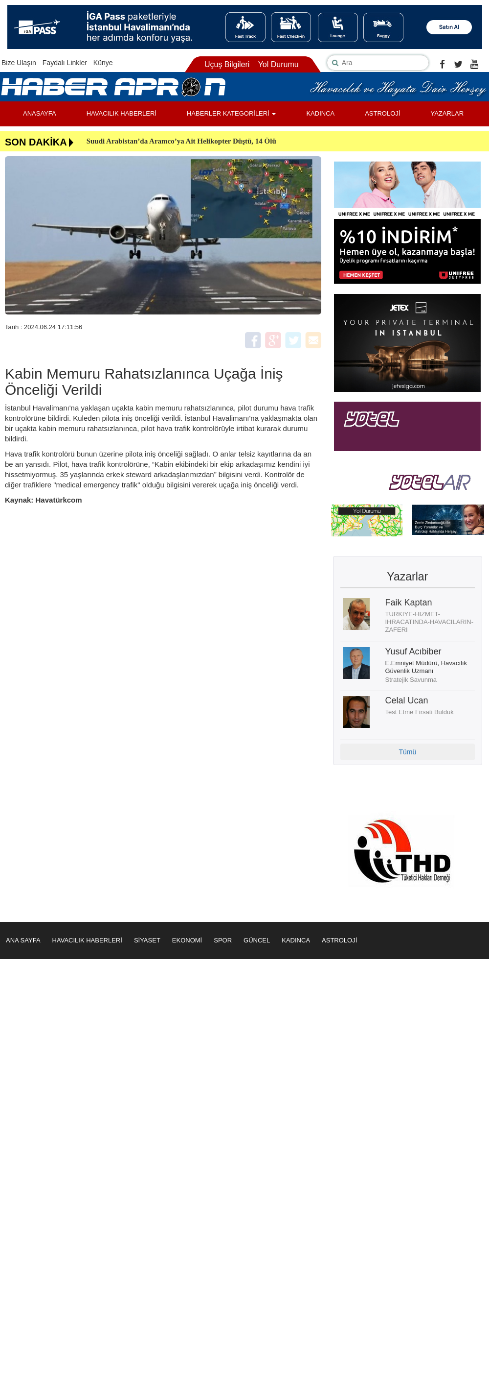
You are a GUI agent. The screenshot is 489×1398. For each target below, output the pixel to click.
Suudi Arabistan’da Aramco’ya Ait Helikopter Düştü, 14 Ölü (181, 141)
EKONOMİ (187, 940)
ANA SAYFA (23, 940)
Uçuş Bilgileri (226, 64)
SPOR (223, 940)
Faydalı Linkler (65, 63)
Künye (103, 63)
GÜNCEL (257, 940)
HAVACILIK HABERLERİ (121, 113)
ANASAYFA (39, 113)
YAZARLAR (447, 113)
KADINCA (320, 113)
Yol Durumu (278, 64)
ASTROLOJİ (382, 113)
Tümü (407, 752)
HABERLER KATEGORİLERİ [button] (231, 113)
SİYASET (147, 940)
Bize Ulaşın (18, 63)
